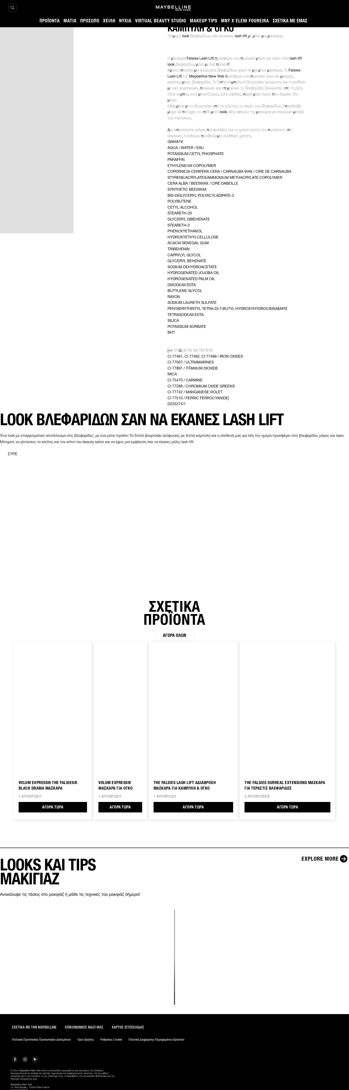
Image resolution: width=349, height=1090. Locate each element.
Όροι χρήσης (85, 1040)
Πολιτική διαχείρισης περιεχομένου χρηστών (156, 1040)
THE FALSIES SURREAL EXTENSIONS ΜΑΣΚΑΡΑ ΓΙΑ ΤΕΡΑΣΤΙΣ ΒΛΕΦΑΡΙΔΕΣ (285, 785)
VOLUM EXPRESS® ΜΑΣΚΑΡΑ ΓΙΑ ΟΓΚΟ (115, 785)
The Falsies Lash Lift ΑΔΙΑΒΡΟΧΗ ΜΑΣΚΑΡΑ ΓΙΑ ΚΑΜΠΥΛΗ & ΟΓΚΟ (185, 785)
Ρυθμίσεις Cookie (111, 1040)
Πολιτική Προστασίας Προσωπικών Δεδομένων (41, 1040)
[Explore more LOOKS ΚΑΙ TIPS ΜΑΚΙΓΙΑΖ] (325, 859)
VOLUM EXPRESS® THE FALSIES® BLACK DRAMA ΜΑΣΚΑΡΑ (48, 785)
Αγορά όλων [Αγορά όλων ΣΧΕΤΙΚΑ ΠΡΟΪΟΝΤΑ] (174, 635)
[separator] (8, 454)
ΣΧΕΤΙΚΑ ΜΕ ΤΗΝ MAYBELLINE (34, 1027)
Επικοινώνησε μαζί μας (84, 1027)
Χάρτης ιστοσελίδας (128, 1027)
